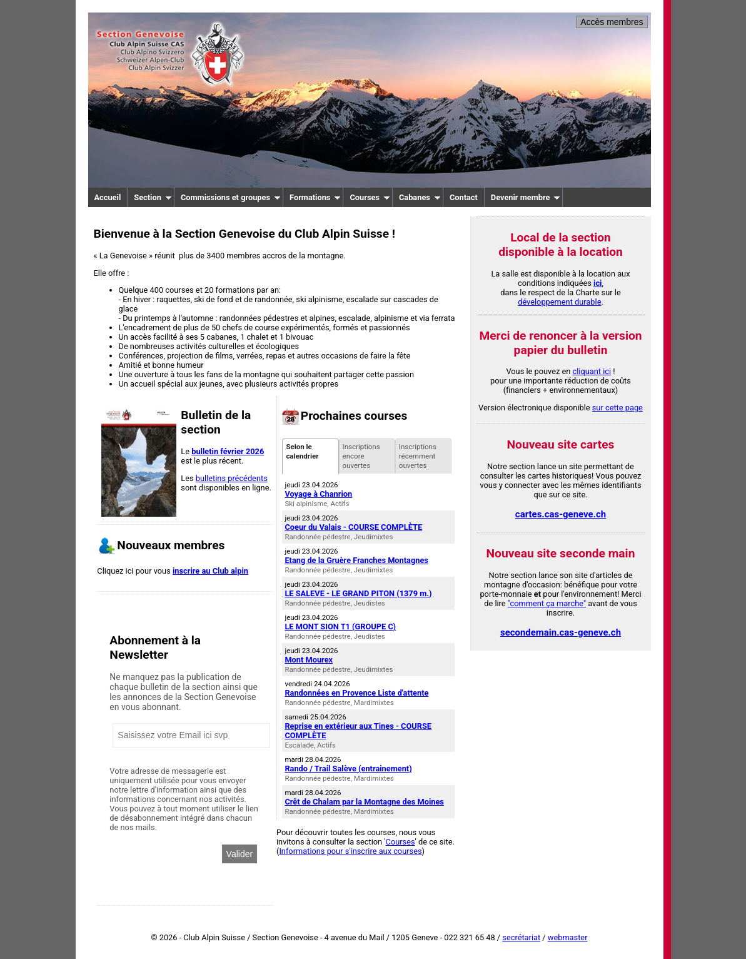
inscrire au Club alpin (210, 571)
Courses (370, 197)
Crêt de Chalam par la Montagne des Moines (364, 801)
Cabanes (420, 197)
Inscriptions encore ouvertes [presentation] (361, 456)
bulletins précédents (232, 478)
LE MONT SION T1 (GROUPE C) (340, 626)
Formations (315, 197)
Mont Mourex (309, 659)
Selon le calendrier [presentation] (302, 456)
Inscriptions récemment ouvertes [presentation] (417, 456)
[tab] (310, 456)
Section (153, 197)
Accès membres (611, 22)
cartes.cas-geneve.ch (560, 514)
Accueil (107, 197)
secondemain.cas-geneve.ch (560, 632)
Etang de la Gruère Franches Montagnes (356, 560)
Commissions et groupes (231, 197)
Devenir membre (526, 197)
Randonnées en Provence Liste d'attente (356, 693)
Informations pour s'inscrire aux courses (350, 851)
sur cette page (617, 407)
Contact (464, 197)
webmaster (568, 937)
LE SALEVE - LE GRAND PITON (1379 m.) (358, 593)
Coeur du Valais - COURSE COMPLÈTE (353, 527)
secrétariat (521, 937)
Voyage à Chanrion (318, 494)
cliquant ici (592, 371)
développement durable (559, 302)
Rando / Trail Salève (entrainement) (348, 768)
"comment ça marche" (547, 603)
